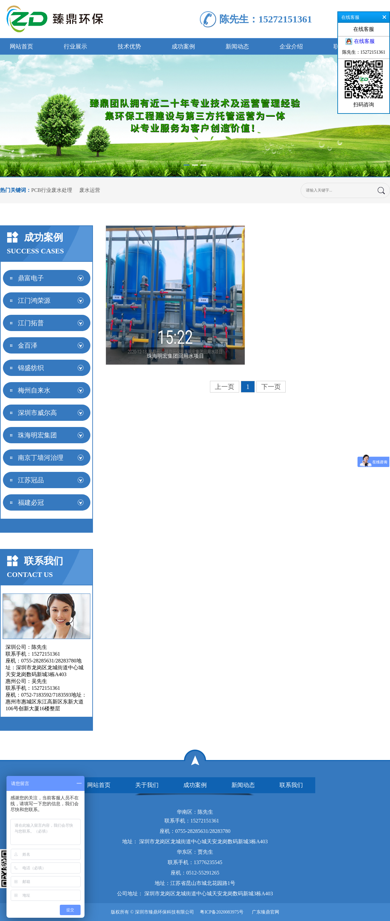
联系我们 (291, 785)
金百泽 (27, 345)
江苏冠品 (31, 480)
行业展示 (75, 46)
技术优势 (129, 46)
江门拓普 (31, 323)
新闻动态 (237, 46)
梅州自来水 (34, 390)
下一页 (271, 386)
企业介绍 (291, 46)
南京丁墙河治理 (40, 457)
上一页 (224, 386)
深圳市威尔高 (37, 412)
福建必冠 (31, 502)
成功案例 (183, 46)
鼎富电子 (31, 278)
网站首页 (21, 46)
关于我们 (147, 785)
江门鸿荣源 (34, 300)
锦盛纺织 (31, 367)
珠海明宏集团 (37, 435)
